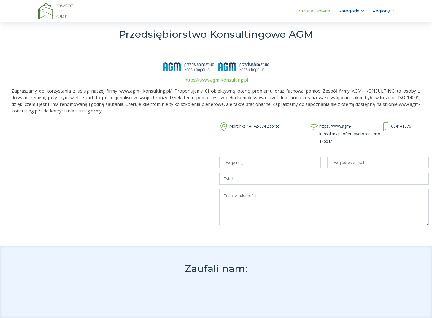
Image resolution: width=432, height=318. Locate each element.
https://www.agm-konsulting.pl (216, 80)
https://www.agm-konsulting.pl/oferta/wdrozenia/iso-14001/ (350, 133)
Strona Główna (314, 11)
